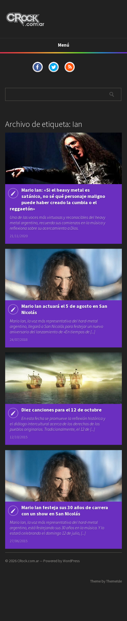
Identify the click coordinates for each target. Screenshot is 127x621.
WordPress (71, 560)
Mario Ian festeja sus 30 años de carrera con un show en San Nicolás (64, 513)
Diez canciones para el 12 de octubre (61, 411)
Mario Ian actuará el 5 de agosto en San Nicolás (64, 310)
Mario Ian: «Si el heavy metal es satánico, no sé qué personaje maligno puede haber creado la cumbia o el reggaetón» (57, 199)
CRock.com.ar (28, 560)
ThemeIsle (114, 581)
